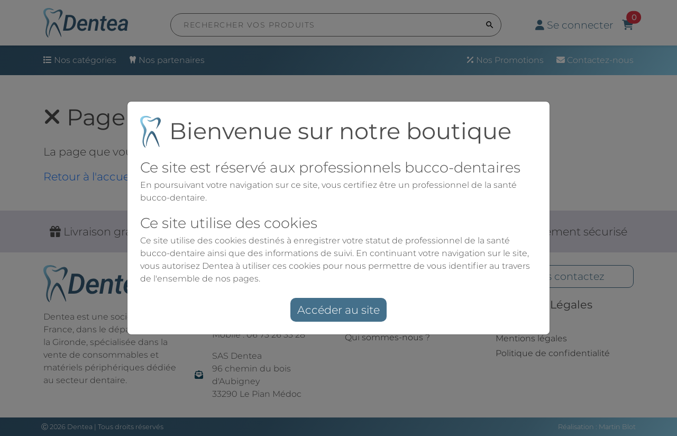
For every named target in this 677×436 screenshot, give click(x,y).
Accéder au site (338, 309)
